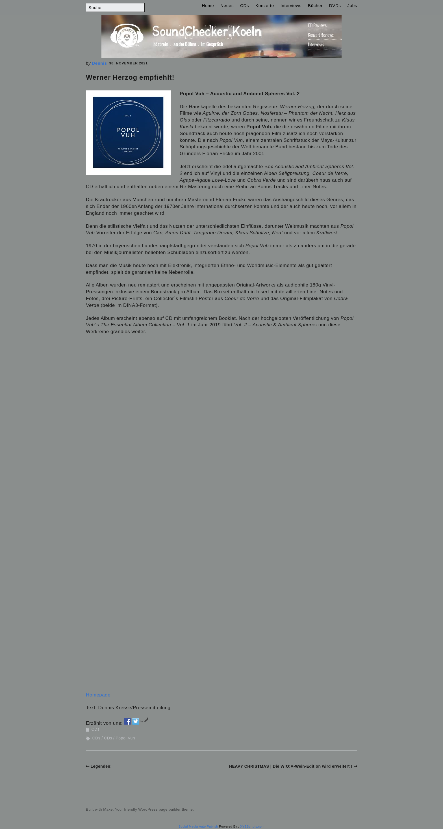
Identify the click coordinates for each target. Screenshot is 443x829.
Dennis (99, 63)
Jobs (352, 5)
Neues (227, 5)
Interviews (291, 5)
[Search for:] (115, 7)
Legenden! (101, 766)
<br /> (103, 375)
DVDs (335, 5)
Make (108, 809)
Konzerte (264, 5)
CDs (244, 5)
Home (208, 5)
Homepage (98, 695)
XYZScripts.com (252, 826)
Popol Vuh (125, 738)
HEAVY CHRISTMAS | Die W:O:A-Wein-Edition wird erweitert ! (291, 766)
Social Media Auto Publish (198, 826)
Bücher (315, 5)
